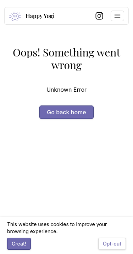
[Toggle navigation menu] (117, 16)
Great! (19, 244)
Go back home (66, 112)
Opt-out (112, 244)
